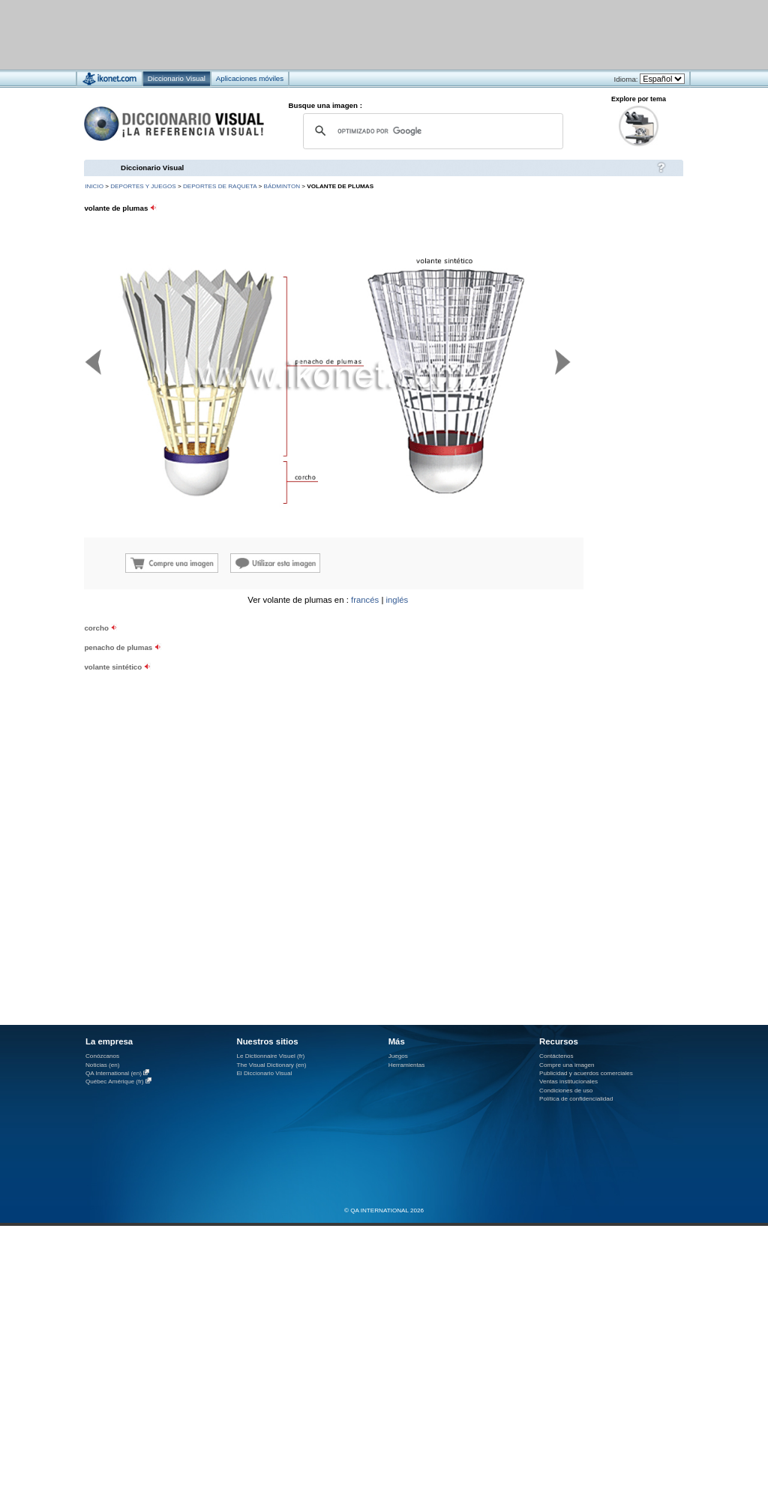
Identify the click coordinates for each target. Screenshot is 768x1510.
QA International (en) (114, 1073)
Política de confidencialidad (576, 1098)
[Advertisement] (339, 34)
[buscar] (431, 131)
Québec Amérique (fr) (115, 1081)
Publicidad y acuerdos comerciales (586, 1073)
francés (365, 599)
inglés (397, 599)
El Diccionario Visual (264, 1073)
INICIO (94, 186)
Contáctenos (556, 1056)
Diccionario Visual (152, 167)
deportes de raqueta (219, 186)
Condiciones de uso (565, 1090)
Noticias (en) (103, 1065)
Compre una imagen (566, 1065)
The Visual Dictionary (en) (271, 1065)
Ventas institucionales (568, 1081)
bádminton (282, 186)
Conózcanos (102, 1056)
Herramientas (406, 1065)
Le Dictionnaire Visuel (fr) (270, 1056)
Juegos (398, 1056)
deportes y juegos (143, 186)
